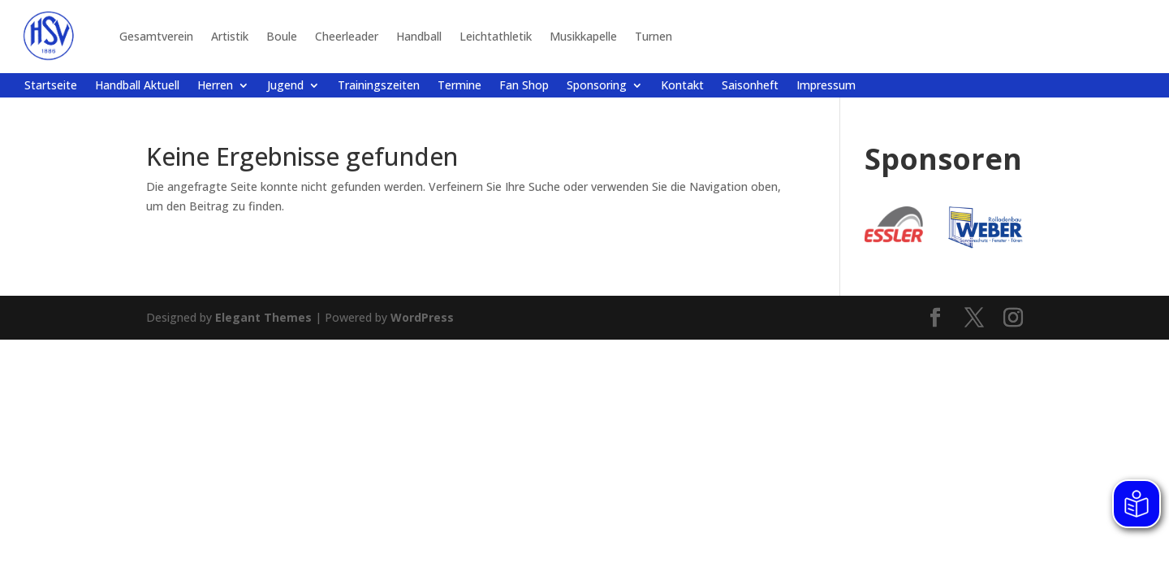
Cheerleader (346, 36)
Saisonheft (750, 86)
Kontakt (682, 86)
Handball (419, 36)
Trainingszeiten (379, 86)
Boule (281, 36)
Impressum (826, 86)
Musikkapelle (583, 36)
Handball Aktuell (137, 86)
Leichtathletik (495, 36)
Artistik (229, 36)
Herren (215, 86)
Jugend (285, 86)
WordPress (422, 317)
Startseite (50, 86)
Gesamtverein (156, 36)
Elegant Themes (263, 317)
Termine (459, 86)
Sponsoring (597, 86)
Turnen (653, 36)
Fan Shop (524, 86)
